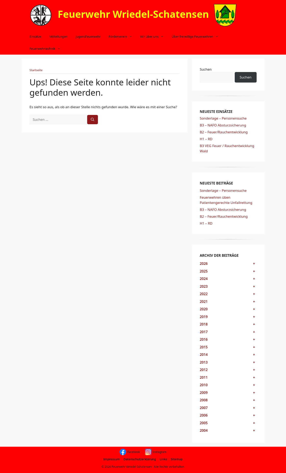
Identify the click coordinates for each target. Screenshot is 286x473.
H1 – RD (206, 139)
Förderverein (122, 36)
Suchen (206, 69)
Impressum (111, 459)
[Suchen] (92, 119)
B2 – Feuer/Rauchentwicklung (224, 132)
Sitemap (177, 459)
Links (163, 459)
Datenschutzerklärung (139, 459)
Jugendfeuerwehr (88, 36)
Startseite (36, 70)
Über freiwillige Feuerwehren (197, 36)
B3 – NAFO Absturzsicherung (223, 125)
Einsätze (35, 36)
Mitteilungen (58, 36)
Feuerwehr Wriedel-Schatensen (133, 14)
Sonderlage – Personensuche (223, 118)
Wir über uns (154, 36)
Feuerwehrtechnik (47, 48)
